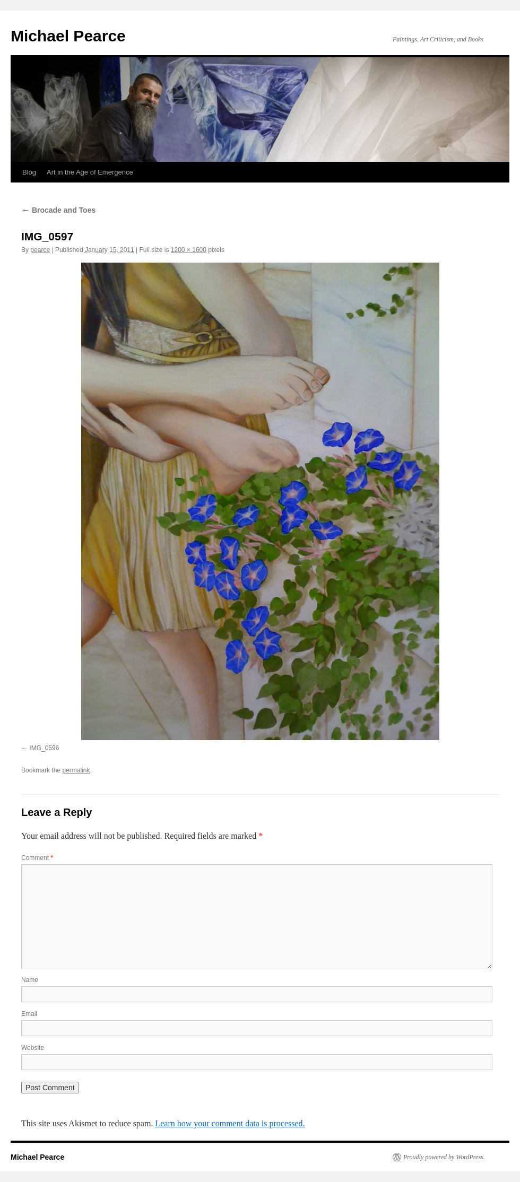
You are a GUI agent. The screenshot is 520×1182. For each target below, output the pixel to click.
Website (32, 1047)
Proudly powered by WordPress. (444, 1157)
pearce (40, 250)
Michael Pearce (68, 36)
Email (29, 1014)
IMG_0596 (44, 748)
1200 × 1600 (188, 250)
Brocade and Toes (58, 210)
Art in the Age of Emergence (90, 172)
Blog (29, 172)
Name (29, 980)
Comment (37, 858)
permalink (76, 770)
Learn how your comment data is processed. (230, 1123)
